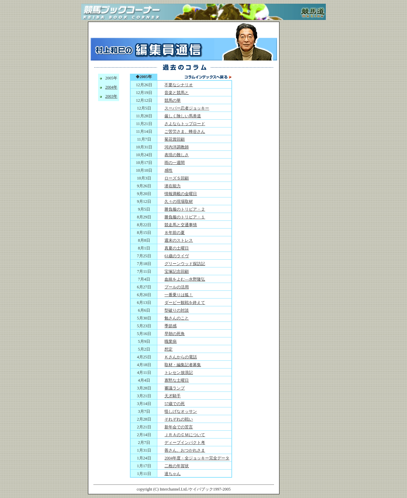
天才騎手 (172, 396)
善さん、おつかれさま (184, 450)
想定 (168, 349)
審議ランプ (174, 388)
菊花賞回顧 (174, 139)
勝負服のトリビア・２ (184, 209)
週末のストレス (178, 240)
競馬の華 (172, 100)
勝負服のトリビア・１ (184, 217)
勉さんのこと (176, 318)
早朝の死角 (174, 333)
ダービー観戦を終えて (184, 302)
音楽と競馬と (176, 92)
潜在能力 (172, 186)
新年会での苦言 (178, 427)
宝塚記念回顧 (176, 271)
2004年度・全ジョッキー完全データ (196, 458)
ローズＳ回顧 (176, 178)
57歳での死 (174, 403)
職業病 (170, 341)
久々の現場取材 (178, 201)
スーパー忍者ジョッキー (186, 108)
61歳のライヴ (176, 256)
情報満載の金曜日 (180, 193)
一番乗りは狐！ (178, 294)
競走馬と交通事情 (180, 224)
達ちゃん (172, 473)
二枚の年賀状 (176, 466)
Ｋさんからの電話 (180, 357)
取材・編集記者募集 (182, 364)
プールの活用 (176, 287)
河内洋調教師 (176, 147)
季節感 (170, 326)
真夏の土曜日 (176, 248)
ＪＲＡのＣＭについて (184, 434)
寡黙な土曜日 (176, 380)
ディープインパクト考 (184, 442)
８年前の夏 (174, 232)
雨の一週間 (174, 162)
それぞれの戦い (178, 419)
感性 (168, 170)
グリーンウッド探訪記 (184, 263)
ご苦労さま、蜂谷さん (184, 131)
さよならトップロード (184, 123)
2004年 (111, 87)
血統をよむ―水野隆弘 (184, 279)
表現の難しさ (176, 154)
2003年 (111, 96)
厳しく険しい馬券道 (182, 116)
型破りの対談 (176, 310)
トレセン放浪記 (178, 372)
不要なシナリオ (178, 84)
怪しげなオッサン (180, 411)
